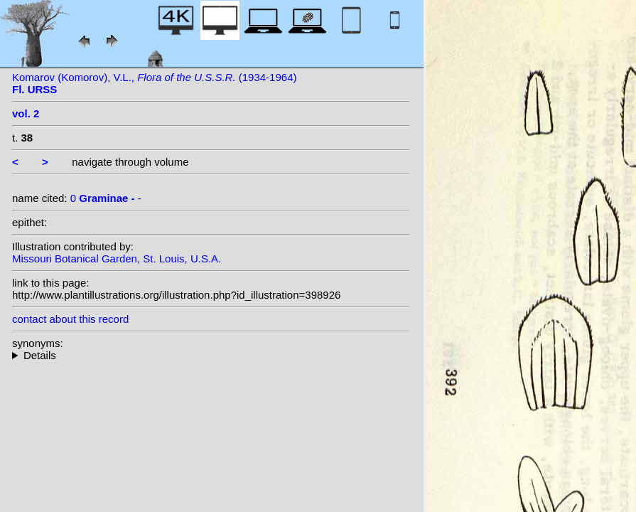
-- (211, 355)
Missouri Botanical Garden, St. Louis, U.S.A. (116, 258)
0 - (105, 198)
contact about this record (70, 319)
